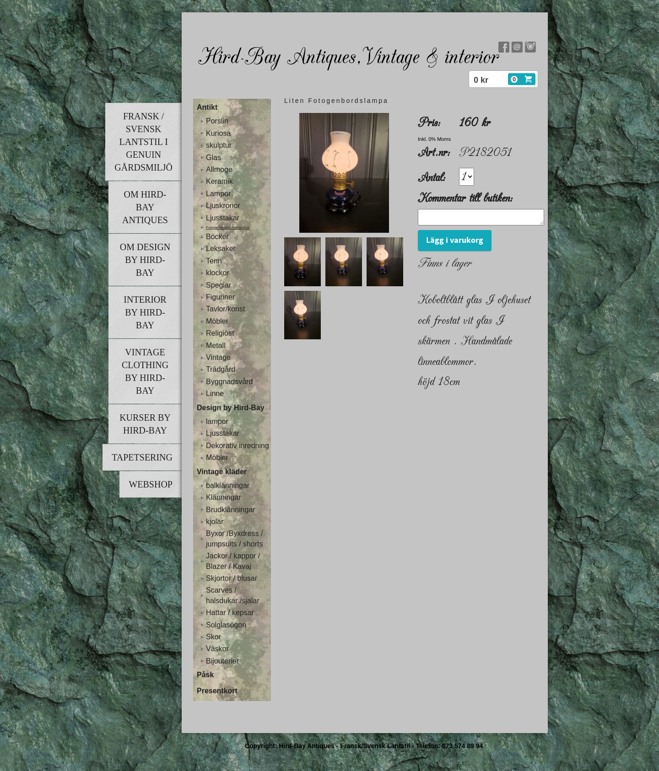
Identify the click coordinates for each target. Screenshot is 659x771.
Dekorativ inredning (237, 446)
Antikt (207, 107)
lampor (217, 421)
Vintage (218, 357)
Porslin (217, 121)
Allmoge (219, 169)
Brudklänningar (230, 510)
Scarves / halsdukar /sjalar (232, 595)
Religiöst (220, 333)
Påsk (205, 675)
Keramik (219, 181)
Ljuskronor (223, 205)
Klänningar (223, 497)
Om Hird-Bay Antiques (145, 207)
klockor (217, 273)
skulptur (219, 145)
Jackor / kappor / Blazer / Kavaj (233, 561)
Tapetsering (142, 457)
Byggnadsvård (229, 382)
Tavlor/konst (225, 309)
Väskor (217, 649)
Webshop (151, 484)
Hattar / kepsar (230, 612)
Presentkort (217, 691)
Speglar (218, 285)
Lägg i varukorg (454, 243)
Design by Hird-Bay (231, 408)
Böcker (217, 237)
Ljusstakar (222, 218)
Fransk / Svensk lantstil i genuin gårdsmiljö (143, 141)
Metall (216, 345)
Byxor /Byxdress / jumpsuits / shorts (234, 538)
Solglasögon (226, 625)
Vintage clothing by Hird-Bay (145, 371)
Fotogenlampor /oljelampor (227, 227)
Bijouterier (222, 661)
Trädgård (220, 369)
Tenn (214, 261)
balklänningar (227, 485)
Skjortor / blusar (231, 578)
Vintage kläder (222, 472)
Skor (213, 637)
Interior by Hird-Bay (145, 312)
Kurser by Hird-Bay (145, 423)
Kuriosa (218, 133)
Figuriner (220, 297)
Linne (215, 393)
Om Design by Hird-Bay (145, 260)
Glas (213, 157)
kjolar (214, 521)
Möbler (217, 321)
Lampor (218, 194)
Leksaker (221, 248)
